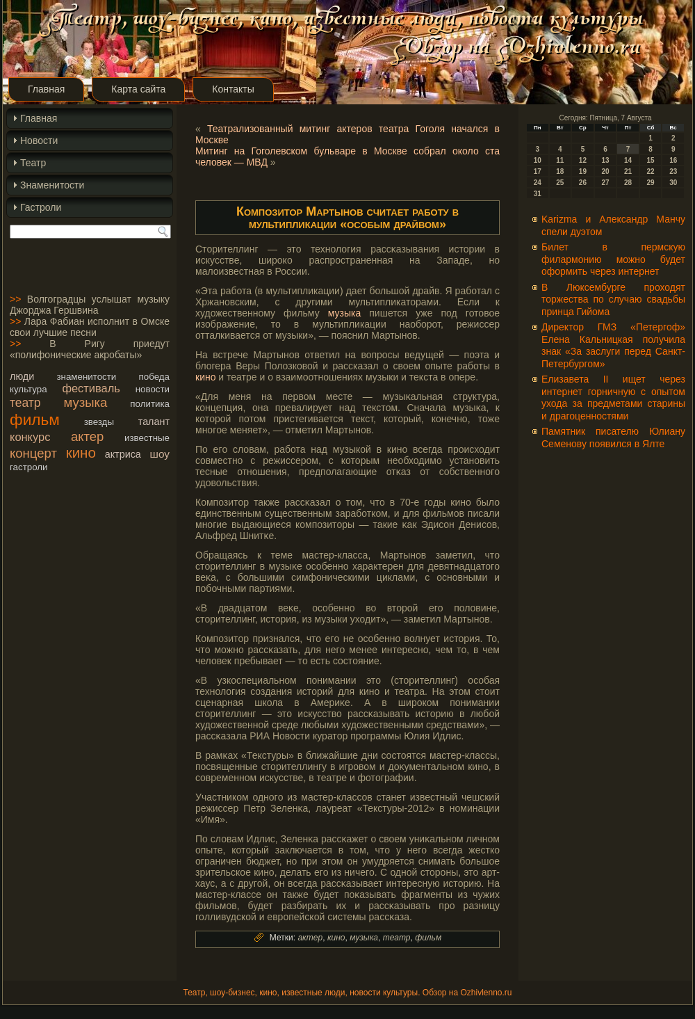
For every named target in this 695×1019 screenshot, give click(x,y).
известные (147, 438)
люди (22, 376)
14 (628, 160)
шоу (160, 454)
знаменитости (86, 376)
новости (153, 389)
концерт (33, 453)
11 (560, 160)
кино (81, 452)
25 (560, 182)
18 (560, 171)
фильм (35, 419)
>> (15, 299)
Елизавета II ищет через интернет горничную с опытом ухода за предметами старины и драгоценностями (613, 398)
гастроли (29, 467)
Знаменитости (52, 185)
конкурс (30, 437)
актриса (123, 454)
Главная (46, 89)
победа (154, 376)
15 (651, 160)
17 (537, 171)
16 (673, 160)
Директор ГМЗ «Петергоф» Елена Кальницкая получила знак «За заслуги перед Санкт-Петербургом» (613, 345)
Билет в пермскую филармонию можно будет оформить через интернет (613, 259)
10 (537, 160)
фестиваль (91, 388)
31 (537, 194)
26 (583, 182)
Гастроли (40, 207)
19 (583, 171)
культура (28, 389)
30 (673, 182)
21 (628, 171)
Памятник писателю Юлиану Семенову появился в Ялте (613, 437)
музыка (86, 402)
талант (154, 421)
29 (651, 182)
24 (537, 182)
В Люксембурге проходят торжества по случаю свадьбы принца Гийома (613, 299)
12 (583, 160)
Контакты (233, 89)
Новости (39, 140)
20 (605, 171)
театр (25, 403)
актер (87, 436)
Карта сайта (138, 89)
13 (605, 160)
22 (651, 171)
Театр (33, 162)
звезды (99, 422)
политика (150, 404)
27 (605, 182)
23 (673, 171)
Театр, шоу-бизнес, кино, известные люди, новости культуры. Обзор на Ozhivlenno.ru (347, 992)
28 (628, 182)
